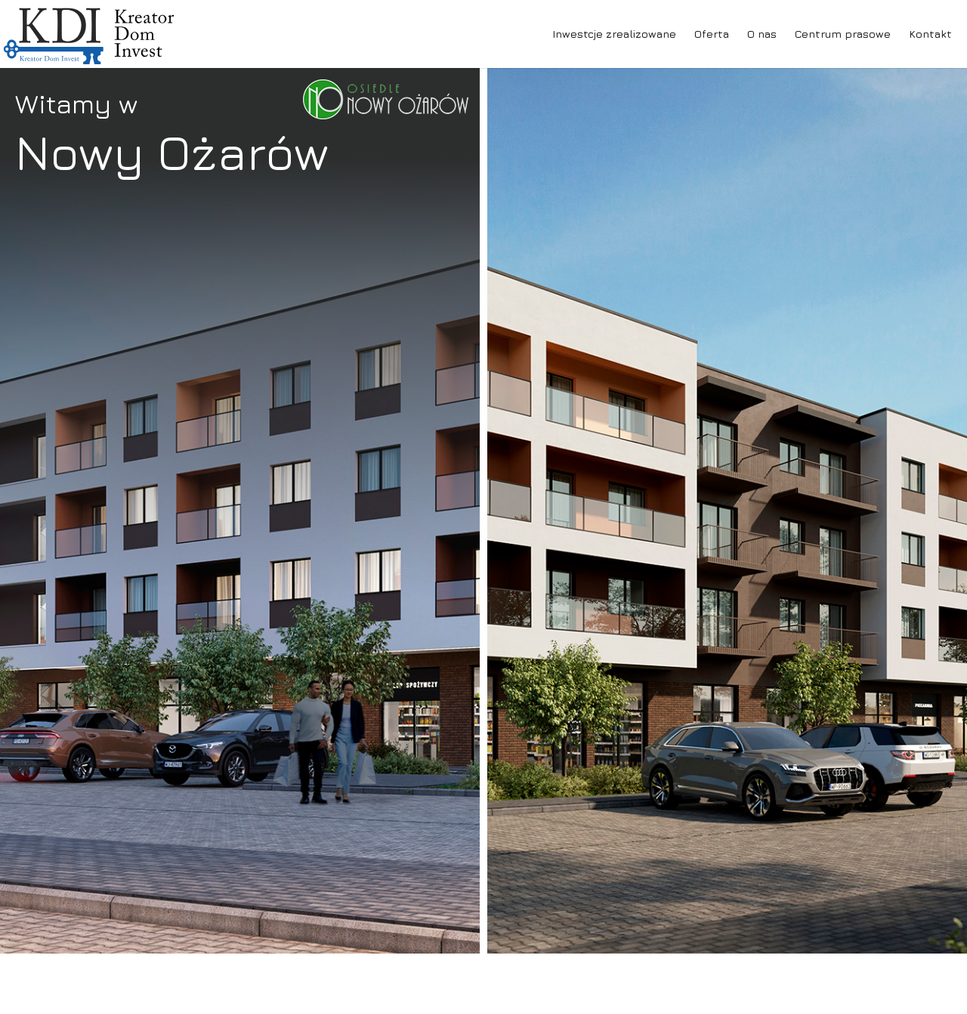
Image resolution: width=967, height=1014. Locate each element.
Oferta (711, 33)
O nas (762, 33)
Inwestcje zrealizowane (614, 33)
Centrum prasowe (843, 33)
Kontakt (930, 33)
